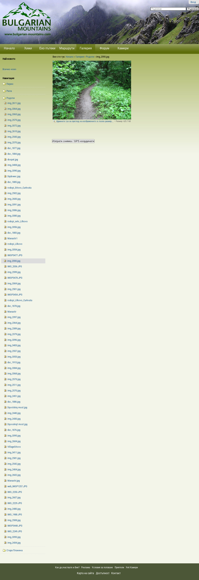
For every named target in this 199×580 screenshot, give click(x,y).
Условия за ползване (102, 567)
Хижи (28, 48)
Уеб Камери (132, 567)
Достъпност (103, 573)
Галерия (86, 48)
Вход (193, 2)
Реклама (85, 567)
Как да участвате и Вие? (67, 567)
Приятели (119, 567)
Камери (123, 48)
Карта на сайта (85, 573)
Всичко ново (9, 69)
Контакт (116, 573)
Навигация (8, 78)
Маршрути (66, 48)
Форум (104, 48)
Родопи (90, 56)
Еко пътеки (47, 48)
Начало (9, 48)
